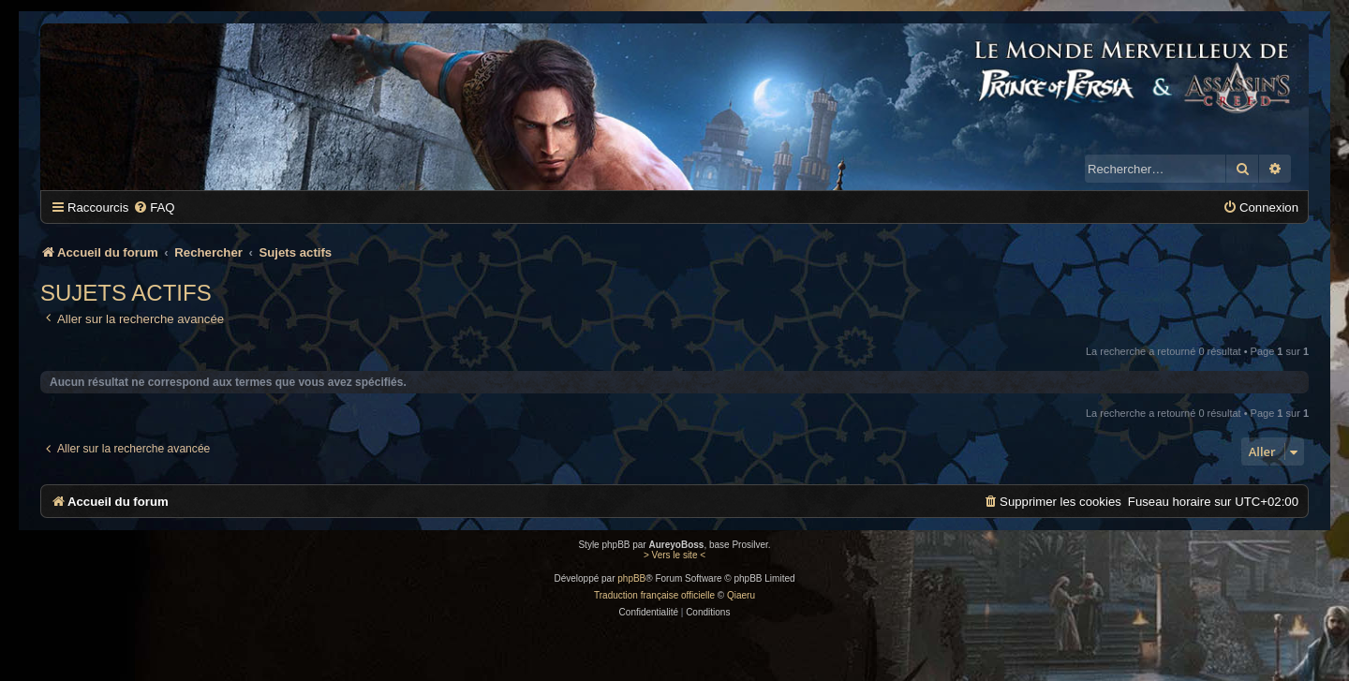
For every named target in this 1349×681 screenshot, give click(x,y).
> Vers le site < (674, 555)
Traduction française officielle (654, 595)
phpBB (631, 578)
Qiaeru (741, 595)
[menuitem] (153, 207)
